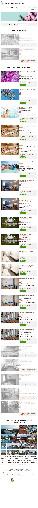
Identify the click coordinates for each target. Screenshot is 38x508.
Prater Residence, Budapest (26, 251)
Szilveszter (24, 472)
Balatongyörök (10, 458)
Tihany (25, 456)
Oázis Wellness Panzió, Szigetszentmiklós (25, 375)
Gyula (21, 462)
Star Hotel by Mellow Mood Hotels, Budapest (26, 313)
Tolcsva (7, 464)
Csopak (25, 464)
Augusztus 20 (4, 472)
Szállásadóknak (26, 470)
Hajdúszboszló (22, 474)
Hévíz (29, 474)
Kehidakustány (34, 456)
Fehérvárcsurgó (28, 458)
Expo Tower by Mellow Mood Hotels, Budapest (26, 181)
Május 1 (14, 472)
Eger (11, 474)
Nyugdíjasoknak (33, 472)
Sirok (11, 464)
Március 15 (17, 472)
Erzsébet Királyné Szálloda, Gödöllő (26, 218)
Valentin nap (28, 472)
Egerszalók (29, 460)
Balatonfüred (5, 474)
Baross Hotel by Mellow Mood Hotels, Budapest (27, 279)
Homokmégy (34, 460)
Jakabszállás (34, 458)
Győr (17, 474)
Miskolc (28, 462)
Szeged (25, 462)
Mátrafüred (3, 464)
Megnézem (23, 102)
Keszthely (31, 474)
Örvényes (14, 464)
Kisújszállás (21, 464)
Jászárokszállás (20, 456)
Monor (14, 460)
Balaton (2, 474)
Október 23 (20, 472)
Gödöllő (2, 456)
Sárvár (36, 474)
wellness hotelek (27, 7)
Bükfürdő (9, 474)
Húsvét (8, 472)
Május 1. (20, 92)
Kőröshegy (3, 460)
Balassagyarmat (8, 456)
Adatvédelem (17, 470)
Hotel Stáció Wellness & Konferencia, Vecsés (26, 108)
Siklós (17, 464)
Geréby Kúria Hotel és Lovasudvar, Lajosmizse (27, 403)
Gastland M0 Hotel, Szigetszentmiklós (25, 360)
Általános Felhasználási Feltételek (10, 470)
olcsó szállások (34, 7)
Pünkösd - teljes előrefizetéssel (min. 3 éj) (27, 146)
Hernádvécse (9, 460)
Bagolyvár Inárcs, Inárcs (26, 35)
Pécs (34, 474)
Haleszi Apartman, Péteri (25, 346)
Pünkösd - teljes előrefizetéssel (25, 201)
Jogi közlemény (22, 470)
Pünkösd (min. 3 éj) (22, 128)
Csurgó (18, 460)
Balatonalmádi (4, 462)
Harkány (26, 474)
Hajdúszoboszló (34, 462)
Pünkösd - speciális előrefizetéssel (25, 237)
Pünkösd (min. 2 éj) (22, 51)
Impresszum (31, 470)
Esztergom (14, 474)
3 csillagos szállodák (10, 7)
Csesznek (23, 460)
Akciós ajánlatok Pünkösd (15, 3)
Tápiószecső (14, 456)
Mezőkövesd (10, 462)
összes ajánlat (34, 9)
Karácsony (10, 472)
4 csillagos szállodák (18, 7)
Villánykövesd (17, 458)
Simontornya (3, 458)
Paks (22, 458)
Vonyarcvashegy (16, 462)
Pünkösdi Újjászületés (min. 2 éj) (25, 110)
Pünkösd (20, 36)
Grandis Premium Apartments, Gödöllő (27, 389)
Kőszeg (29, 456)
